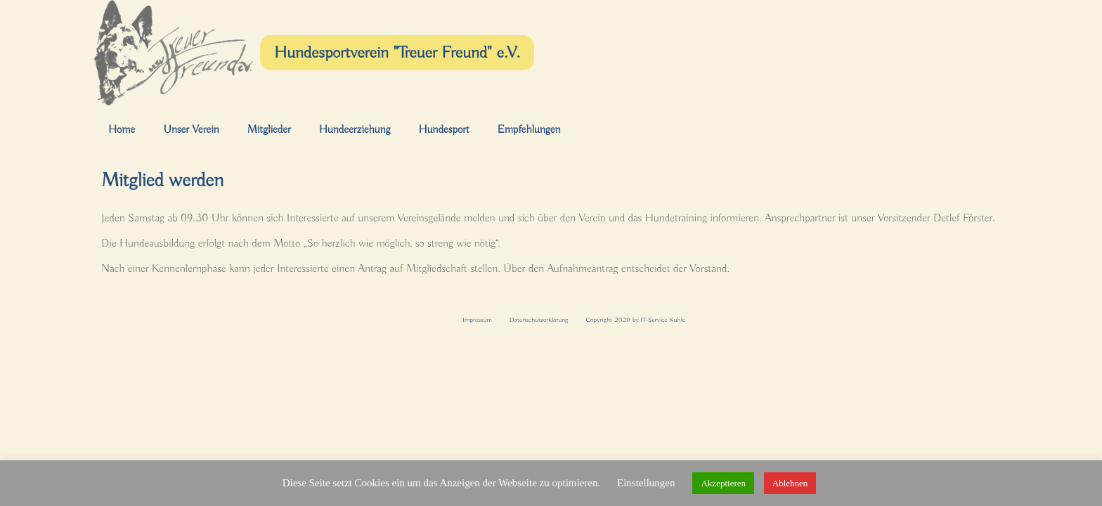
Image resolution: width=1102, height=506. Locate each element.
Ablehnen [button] (790, 483)
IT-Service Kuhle (662, 320)
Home (121, 130)
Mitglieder (269, 130)
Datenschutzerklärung (539, 320)
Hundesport (443, 130)
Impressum (477, 320)
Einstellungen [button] (646, 482)
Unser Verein (191, 130)
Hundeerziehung (355, 130)
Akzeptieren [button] (723, 483)
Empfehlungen (529, 130)
